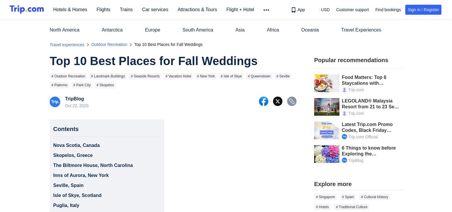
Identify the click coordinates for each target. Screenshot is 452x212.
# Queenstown (259, 76)
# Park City (82, 85)
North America (64, 29)
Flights (106, 9)
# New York (206, 76)
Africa (273, 29)
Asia (240, 29)
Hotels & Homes (72, 9)
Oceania (310, 29)
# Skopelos (105, 85)
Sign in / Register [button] (423, 9)
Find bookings (388, 9)
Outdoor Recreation (109, 44)
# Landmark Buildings (108, 76)
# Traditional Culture (351, 207)
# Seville (283, 76)
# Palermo (59, 85)
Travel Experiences (361, 29)
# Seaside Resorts (145, 76)
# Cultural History (374, 197)
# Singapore (325, 197)
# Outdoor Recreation (68, 76)
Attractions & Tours (199, 9)
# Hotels (322, 207)
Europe (152, 29)
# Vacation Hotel (178, 76)
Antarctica (112, 29)
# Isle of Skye (231, 76)
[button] (321, 10)
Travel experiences (67, 44)
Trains (128, 9)
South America (198, 29)
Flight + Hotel (242, 9)
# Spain (348, 197)
